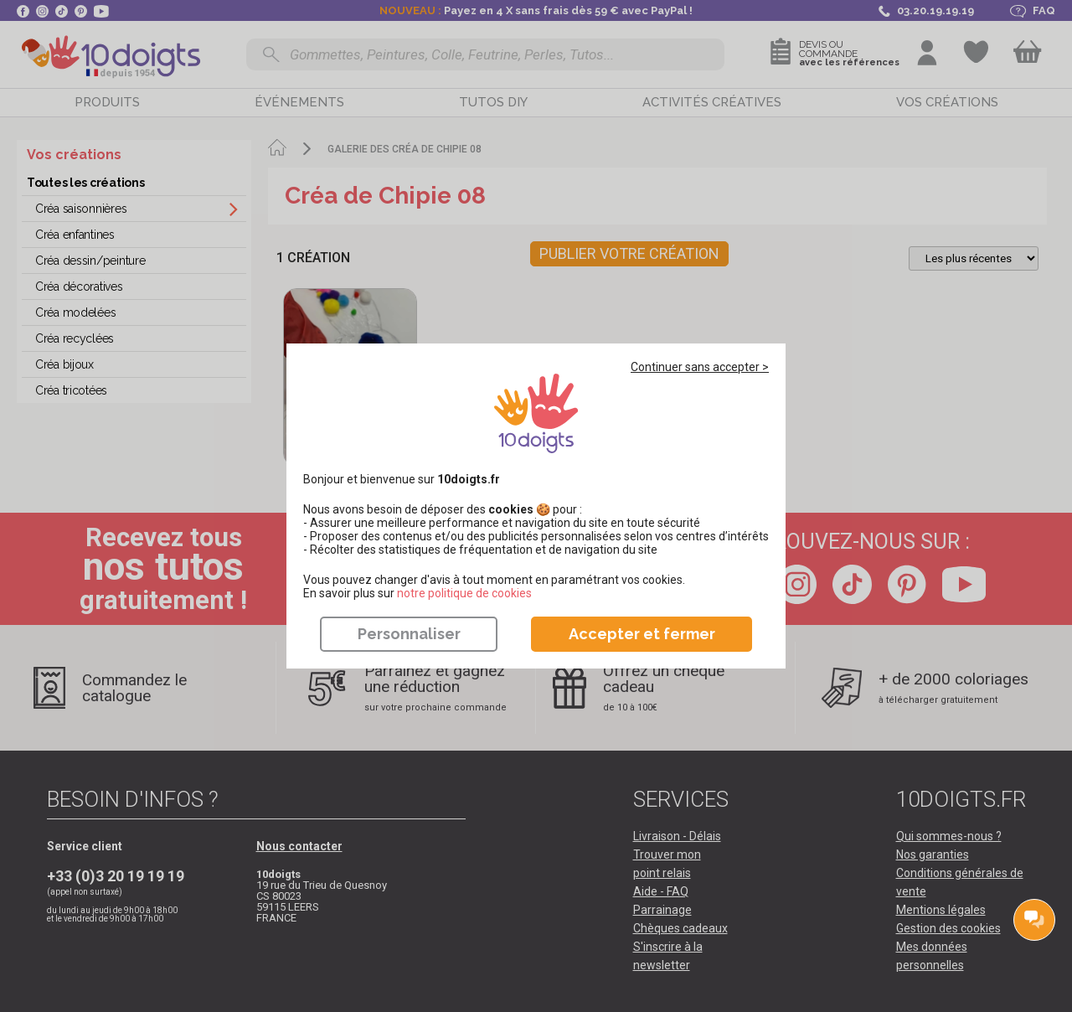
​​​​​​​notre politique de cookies (464, 593)
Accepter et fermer (642, 634)
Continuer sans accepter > (700, 367)
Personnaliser (409, 634)
